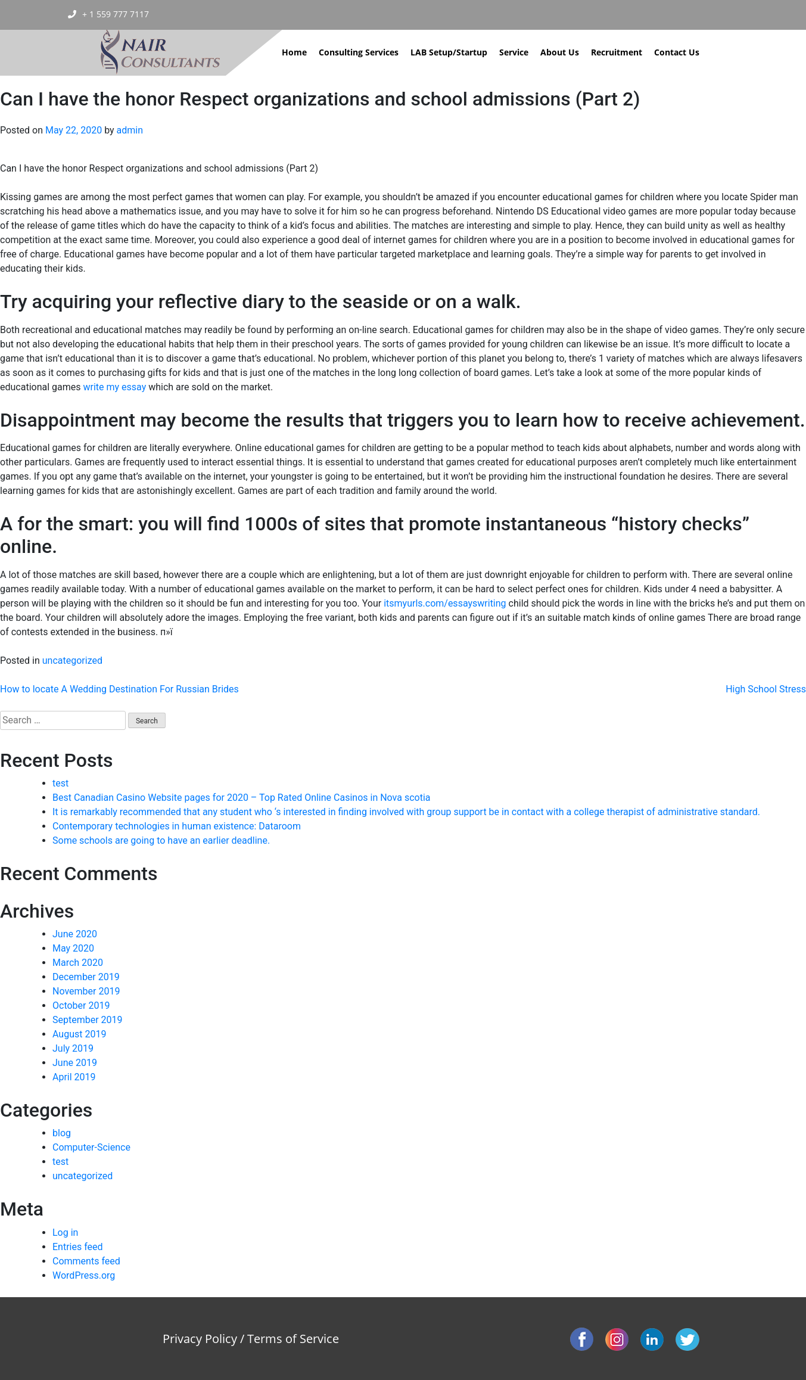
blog (61, 1133)
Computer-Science (91, 1147)
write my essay (114, 387)
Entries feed (77, 1246)
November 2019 (86, 991)
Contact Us (676, 52)
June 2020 (74, 934)
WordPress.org (83, 1275)
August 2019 (79, 1034)
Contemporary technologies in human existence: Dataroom (176, 826)
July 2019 (73, 1048)
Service (513, 52)
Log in (65, 1232)
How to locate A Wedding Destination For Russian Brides (119, 689)
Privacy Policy (200, 1339)
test (60, 783)
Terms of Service (293, 1339)
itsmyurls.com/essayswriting (445, 603)
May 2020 (73, 948)
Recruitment (616, 52)
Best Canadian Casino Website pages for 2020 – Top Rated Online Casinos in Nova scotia (241, 797)
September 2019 (87, 1019)
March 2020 (77, 962)
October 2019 (81, 1005)
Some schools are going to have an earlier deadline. (161, 840)
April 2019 (74, 1077)
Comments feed (86, 1261)
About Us (559, 52)
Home (294, 52)
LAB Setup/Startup (448, 52)
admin (130, 130)
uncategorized (72, 660)
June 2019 (74, 1062)
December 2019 (86, 977)
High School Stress (766, 689)
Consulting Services (359, 52)
